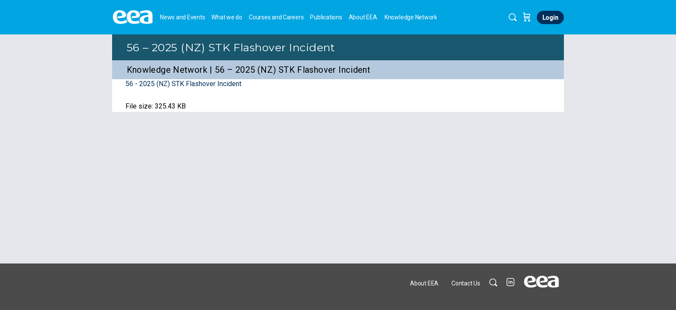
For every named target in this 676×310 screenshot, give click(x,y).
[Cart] (526, 17)
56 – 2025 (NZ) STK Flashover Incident (231, 47)
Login (550, 17)
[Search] (512, 17)
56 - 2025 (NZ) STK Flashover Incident (183, 84)
